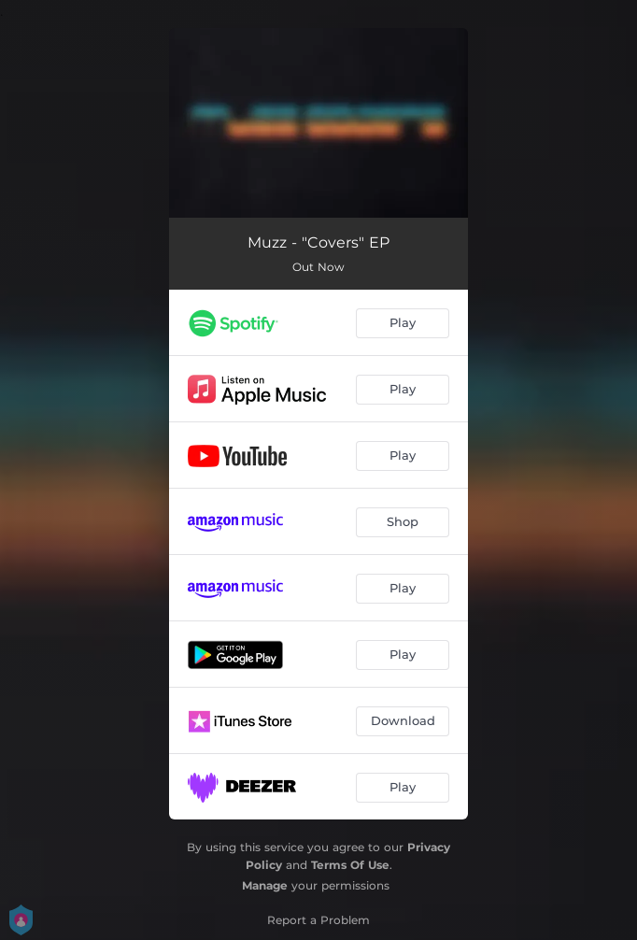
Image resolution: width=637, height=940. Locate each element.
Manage (265, 885)
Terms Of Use (350, 865)
